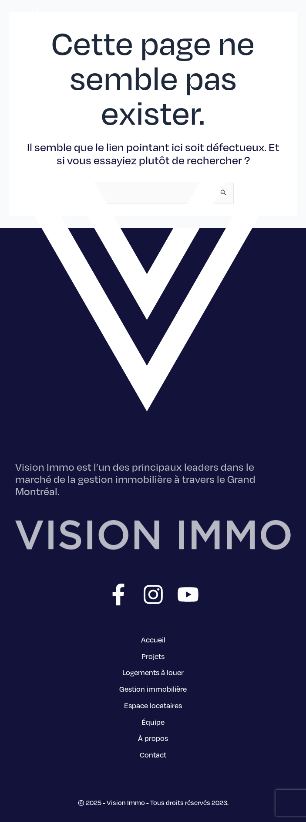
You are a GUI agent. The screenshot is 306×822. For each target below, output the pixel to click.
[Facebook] (118, 594)
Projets (153, 656)
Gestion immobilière (153, 688)
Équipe (153, 722)
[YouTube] (188, 594)
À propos (153, 738)
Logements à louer (153, 672)
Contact (153, 754)
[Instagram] (153, 594)
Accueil (153, 639)
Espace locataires (153, 705)
